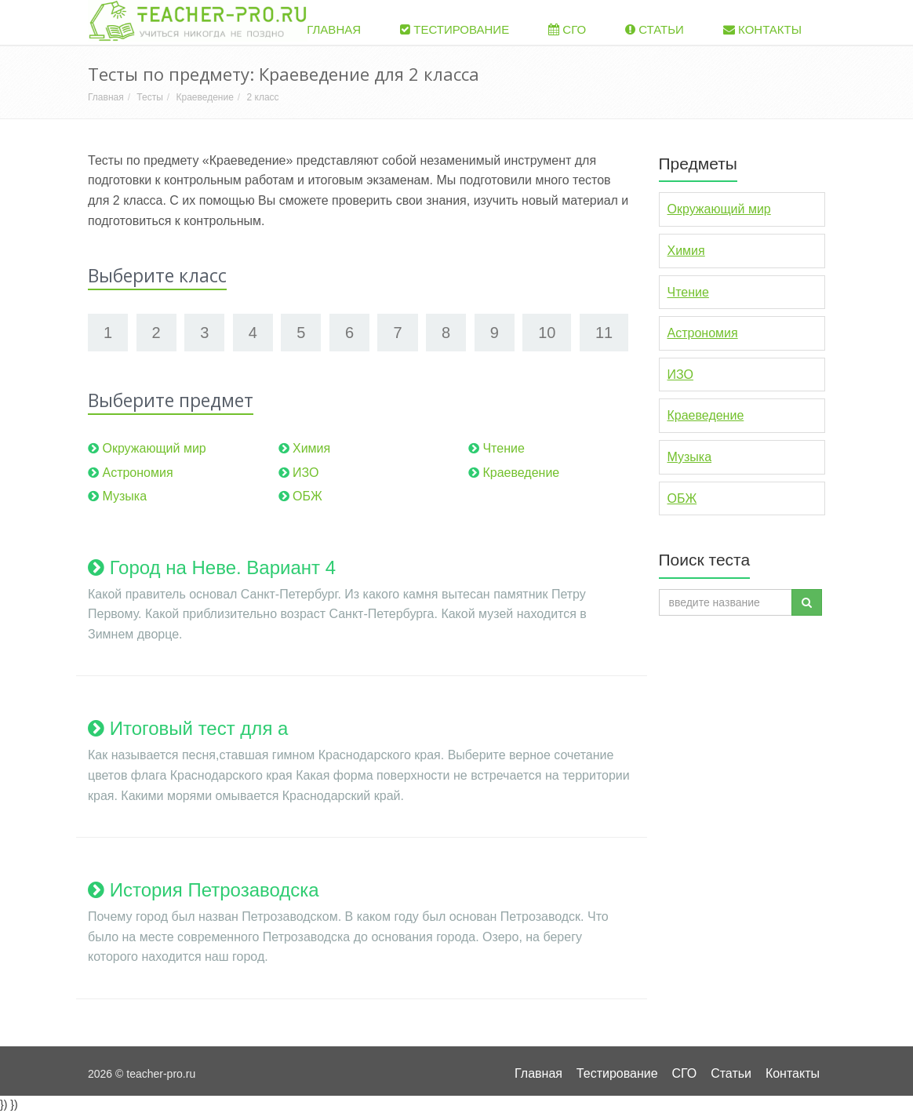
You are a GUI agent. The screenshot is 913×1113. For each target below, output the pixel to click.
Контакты (762, 29)
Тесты (149, 97)
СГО (567, 29)
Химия (311, 448)
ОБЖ (307, 496)
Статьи (654, 29)
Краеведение (204, 97)
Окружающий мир (154, 448)
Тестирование (454, 29)
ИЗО (305, 472)
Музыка (124, 496)
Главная (327, 29)
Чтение (503, 448)
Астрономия (137, 472)
